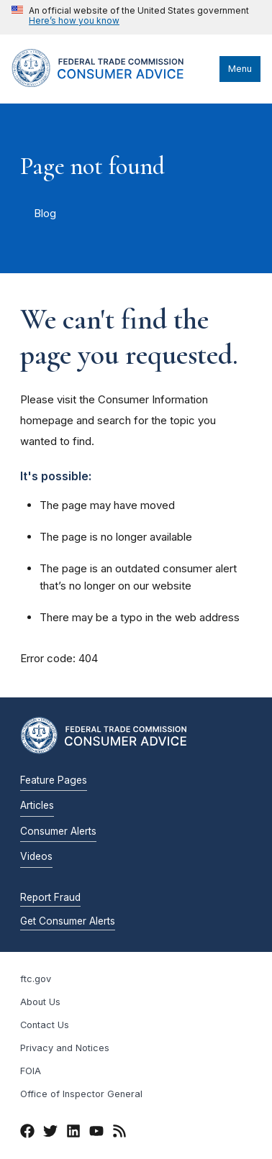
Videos (36, 856)
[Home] (112, 83)
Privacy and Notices (64, 1048)
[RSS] (119, 1133)
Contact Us (44, 1025)
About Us (40, 1002)
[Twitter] (50, 1133)
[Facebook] (27, 1133)
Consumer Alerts (58, 831)
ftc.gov (35, 979)
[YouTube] (96, 1133)
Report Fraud (50, 897)
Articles (37, 805)
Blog (45, 213)
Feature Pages (53, 780)
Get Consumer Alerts (67, 921)
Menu (240, 68)
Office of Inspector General (81, 1094)
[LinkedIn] (73, 1133)
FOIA (30, 1071)
